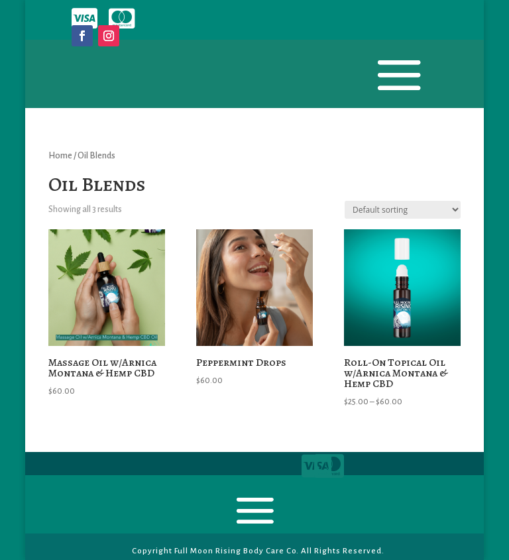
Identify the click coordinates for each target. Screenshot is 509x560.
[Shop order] (403, 210)
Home (60, 155)
